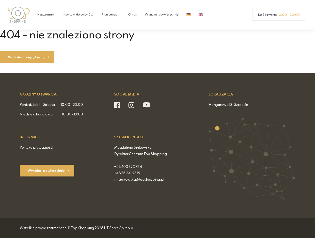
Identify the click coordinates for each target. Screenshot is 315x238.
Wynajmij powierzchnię (162, 14)
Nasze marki (46, 14)
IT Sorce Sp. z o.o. (120, 228)
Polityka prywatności (36, 147)
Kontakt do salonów (78, 14)
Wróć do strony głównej (26, 57)
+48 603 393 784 (128, 167)
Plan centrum (110, 14)
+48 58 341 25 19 (127, 173)
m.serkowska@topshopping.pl (139, 179)
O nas (132, 14)
